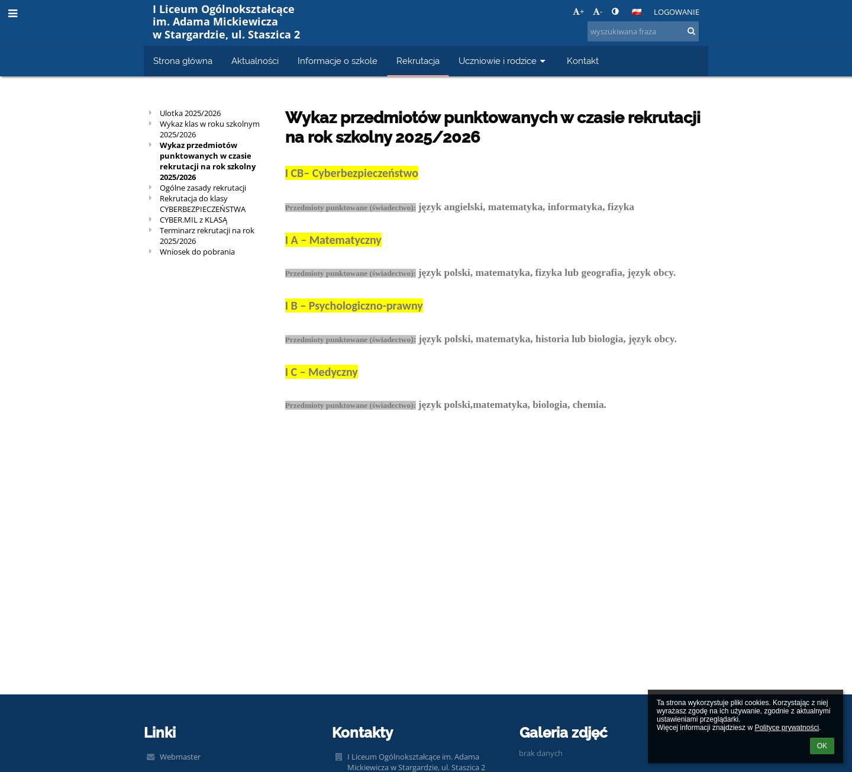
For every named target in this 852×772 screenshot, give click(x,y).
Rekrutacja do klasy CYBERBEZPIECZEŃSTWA (203, 203)
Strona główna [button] (182, 61)
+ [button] (578, 11)
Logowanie (676, 12)
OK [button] (822, 746)
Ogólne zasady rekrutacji (203, 187)
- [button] (597, 11)
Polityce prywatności (786, 727)
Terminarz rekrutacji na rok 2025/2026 (207, 235)
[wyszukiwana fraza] (643, 31)
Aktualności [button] (255, 61)
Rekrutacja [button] (418, 61)
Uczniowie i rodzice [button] (503, 61)
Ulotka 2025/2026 (190, 113)
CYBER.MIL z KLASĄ (193, 219)
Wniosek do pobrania (197, 251)
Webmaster (180, 756)
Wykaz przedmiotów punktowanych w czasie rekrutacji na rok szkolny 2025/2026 (208, 161)
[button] (637, 12)
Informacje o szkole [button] (337, 61)
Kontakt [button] (583, 61)
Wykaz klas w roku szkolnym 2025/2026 (210, 129)
